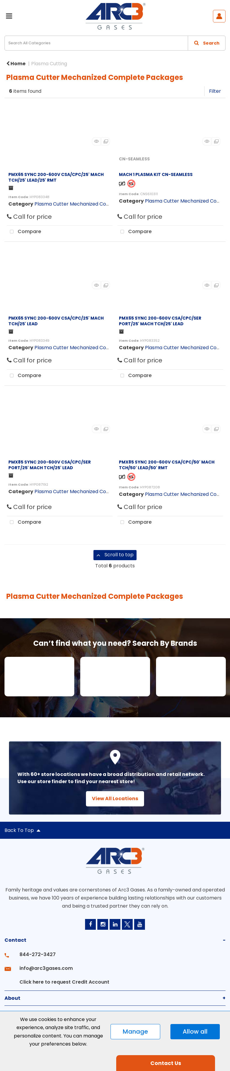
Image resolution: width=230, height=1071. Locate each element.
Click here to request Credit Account (64, 982)
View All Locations (115, 798)
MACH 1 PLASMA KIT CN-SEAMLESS (156, 174)
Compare (24, 232)
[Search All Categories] (115, 43)
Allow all (195, 1031)
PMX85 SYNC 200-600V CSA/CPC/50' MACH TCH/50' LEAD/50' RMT (166, 465)
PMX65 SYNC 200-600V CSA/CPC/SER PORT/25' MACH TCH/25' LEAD (160, 321)
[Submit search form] (207, 43)
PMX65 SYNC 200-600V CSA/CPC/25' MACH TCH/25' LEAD (56, 321)
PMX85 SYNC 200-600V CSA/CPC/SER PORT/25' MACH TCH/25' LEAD (49, 465)
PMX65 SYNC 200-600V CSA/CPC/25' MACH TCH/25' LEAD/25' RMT (56, 177)
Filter (215, 91)
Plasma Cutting (49, 63)
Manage (135, 1031)
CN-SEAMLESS (134, 159)
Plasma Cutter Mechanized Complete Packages (91, 203)
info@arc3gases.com (46, 968)
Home (15, 63)
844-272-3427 (37, 954)
